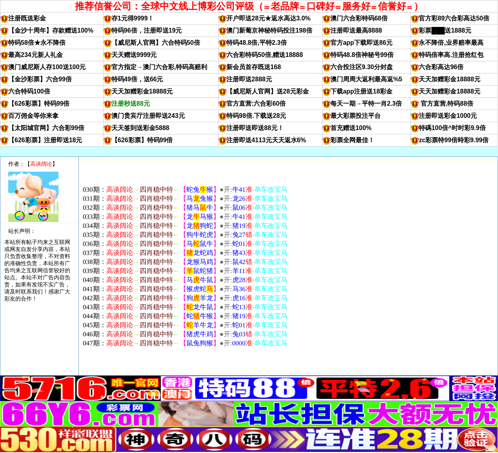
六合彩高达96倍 (441, 67)
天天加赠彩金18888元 (449, 79)
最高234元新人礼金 (35, 54)
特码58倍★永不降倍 (37, 42)
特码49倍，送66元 (137, 79)
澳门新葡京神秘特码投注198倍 (269, 30)
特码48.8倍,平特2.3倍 (256, 42)
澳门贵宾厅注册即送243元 (148, 115)
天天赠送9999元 (134, 54)
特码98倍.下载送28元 (256, 115)
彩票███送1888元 (445, 30)
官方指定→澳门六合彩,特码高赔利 (159, 67)
